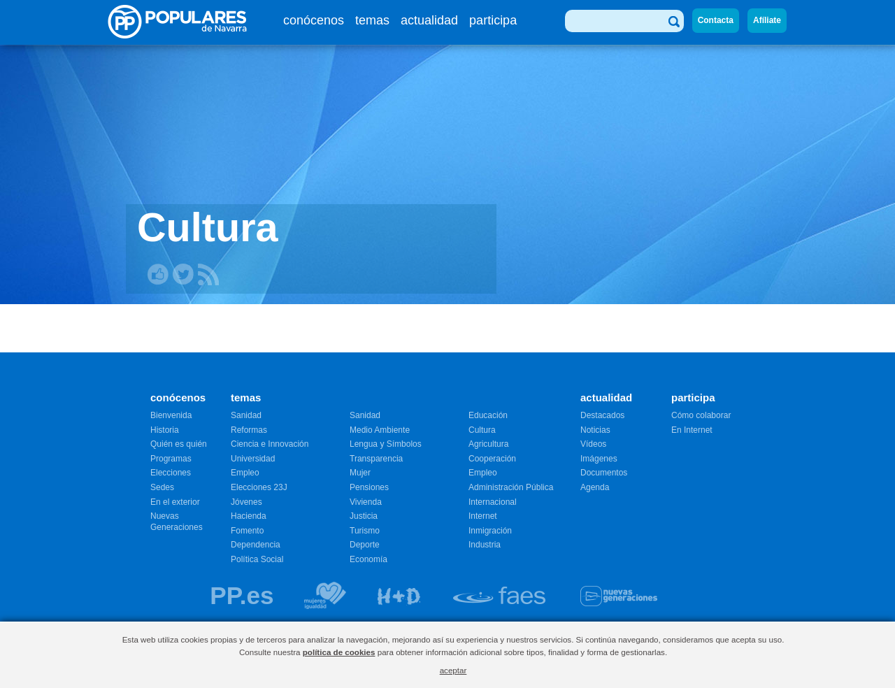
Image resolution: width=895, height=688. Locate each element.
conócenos (313, 20)
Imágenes (598, 459)
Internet (482, 516)
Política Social (257, 559)
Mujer (360, 473)
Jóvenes (246, 502)
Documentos (603, 473)
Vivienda (366, 502)
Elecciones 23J (259, 487)
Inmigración (490, 531)
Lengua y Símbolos (386, 444)
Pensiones (369, 487)
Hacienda (248, 516)
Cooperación (492, 459)
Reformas (249, 430)
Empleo (245, 473)
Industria (484, 545)
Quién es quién (178, 444)
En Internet (692, 430)
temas (372, 20)
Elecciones (170, 473)
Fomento (247, 531)
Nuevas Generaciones (176, 521)
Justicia (364, 516)
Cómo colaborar (701, 415)
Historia (164, 430)
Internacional (492, 502)
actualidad (429, 20)
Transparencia (376, 459)
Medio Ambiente (380, 430)
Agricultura (488, 444)
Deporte (365, 545)
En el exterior (175, 502)
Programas (171, 459)
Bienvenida (171, 415)
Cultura (482, 430)
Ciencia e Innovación (269, 444)
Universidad (253, 459)
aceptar (453, 670)
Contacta (715, 20)
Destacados (602, 415)
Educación (488, 415)
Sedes (162, 487)
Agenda (594, 487)
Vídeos (593, 444)
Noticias (595, 430)
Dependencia (255, 545)
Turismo (365, 531)
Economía (368, 559)
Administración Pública (510, 487)
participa (493, 20)
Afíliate (767, 20)
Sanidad (246, 415)
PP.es (241, 595)
